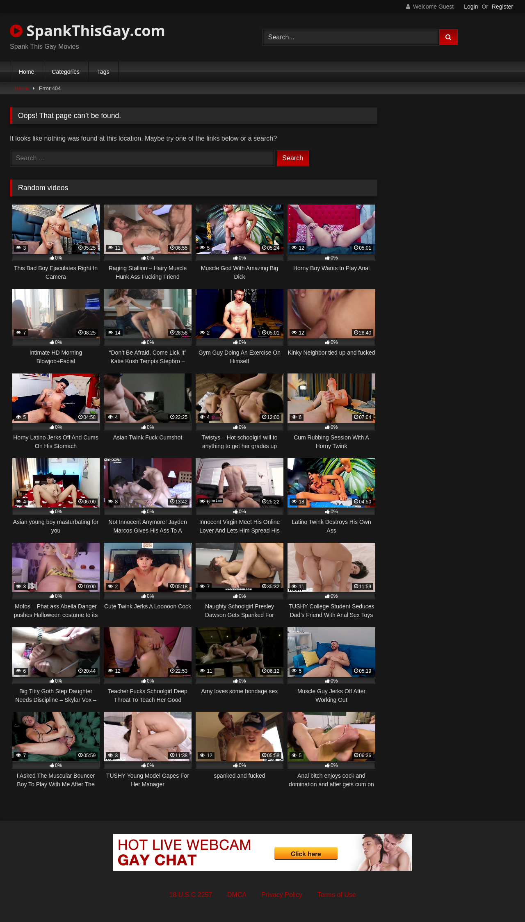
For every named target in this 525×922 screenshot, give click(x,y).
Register (502, 6)
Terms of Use (336, 894)
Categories (66, 71)
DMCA (237, 894)
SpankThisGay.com (87, 30)
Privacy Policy (281, 894)
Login (471, 6)
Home (26, 71)
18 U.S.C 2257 (190, 894)
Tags (103, 71)
